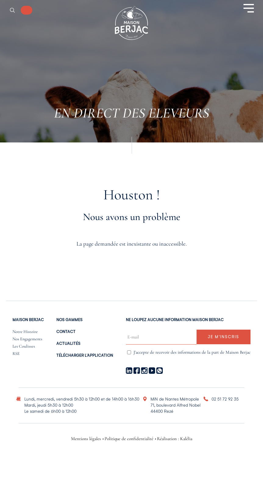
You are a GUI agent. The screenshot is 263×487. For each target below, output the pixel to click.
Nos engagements (27, 339)
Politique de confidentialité (129, 438)
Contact (66, 332)
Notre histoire (25, 332)
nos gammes (69, 320)
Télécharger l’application (84, 355)
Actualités (68, 344)
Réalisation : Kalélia (174, 438)
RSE (16, 354)
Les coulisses (23, 346)
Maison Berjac (28, 320)
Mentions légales (86, 438)
